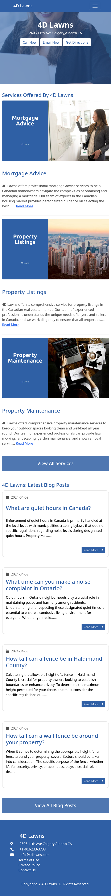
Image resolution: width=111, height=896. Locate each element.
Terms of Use (28, 860)
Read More (24, 206)
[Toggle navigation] (95, 6)
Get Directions (77, 42)
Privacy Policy (29, 865)
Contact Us (27, 870)
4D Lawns (32, 836)
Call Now (30, 42)
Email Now (51, 42)
